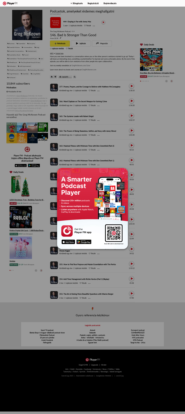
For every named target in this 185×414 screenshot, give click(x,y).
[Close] (123, 173)
